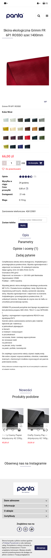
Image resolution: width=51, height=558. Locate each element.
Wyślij (23, 225)
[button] (45, 3)
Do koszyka (35, 163)
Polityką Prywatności (11, 543)
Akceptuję (41, 548)
